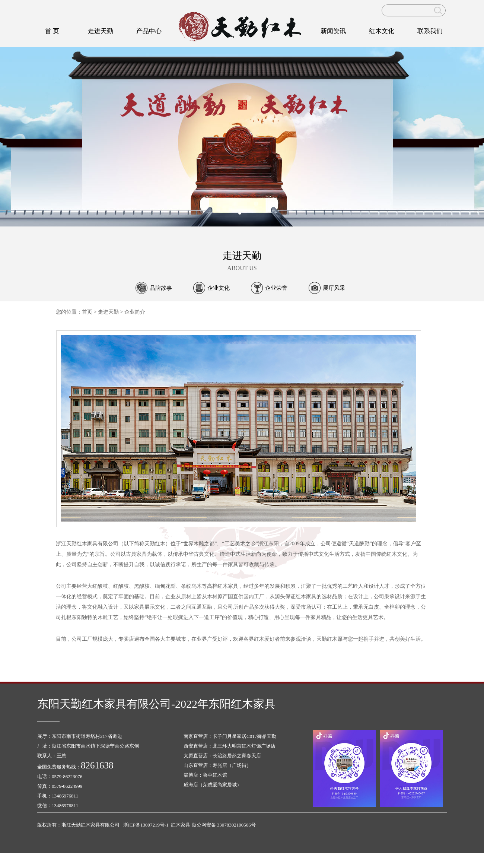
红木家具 (180, 825)
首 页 (52, 31)
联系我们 (430, 31)
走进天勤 (100, 31)
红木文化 (381, 31)
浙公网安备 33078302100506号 (224, 825)
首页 (87, 312)
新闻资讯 (333, 31)
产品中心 (149, 31)
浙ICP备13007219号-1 (146, 825)
